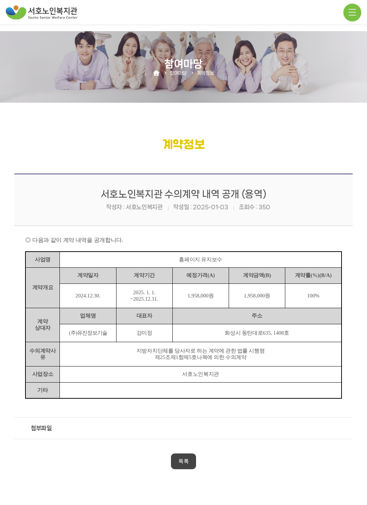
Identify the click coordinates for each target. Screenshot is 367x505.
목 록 (183, 461)
